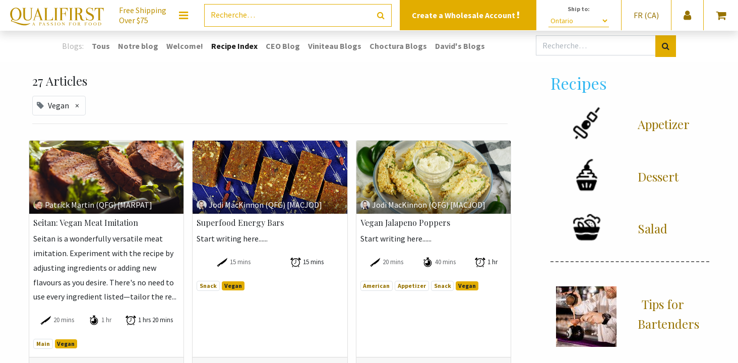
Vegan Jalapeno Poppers (405, 222)
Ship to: (579, 9)
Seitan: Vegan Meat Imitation (85, 222)
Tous (101, 46)
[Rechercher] (381, 15)
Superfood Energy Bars (240, 222)
